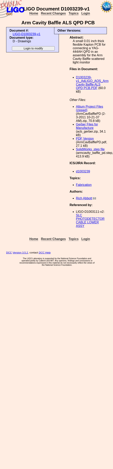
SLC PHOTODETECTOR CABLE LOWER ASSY (90, 221)
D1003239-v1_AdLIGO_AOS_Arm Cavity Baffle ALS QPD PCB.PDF (92, 83)
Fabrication (84, 184)
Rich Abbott (84, 198)
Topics (74, 13)
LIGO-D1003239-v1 (26, 34)
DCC (9, 252)
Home (33, 13)
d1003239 (83, 171)
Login (85, 13)
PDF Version (85, 138)
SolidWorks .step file (90, 149)
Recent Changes (53, 13)
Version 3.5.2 (20, 252)
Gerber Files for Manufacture (87, 126)
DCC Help (45, 252)
